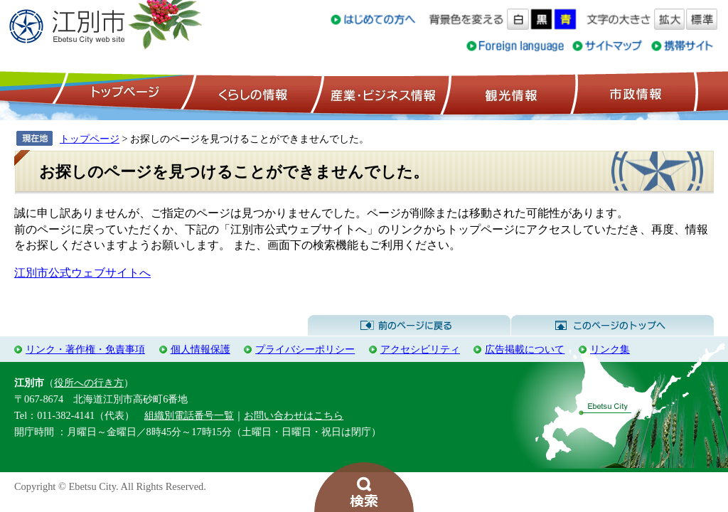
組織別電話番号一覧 (189, 415)
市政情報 (634, 93)
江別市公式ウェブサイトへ (82, 273)
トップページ (123, 93)
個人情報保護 (200, 349)
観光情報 (509, 93)
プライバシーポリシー (305, 349)
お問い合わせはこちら (293, 415)
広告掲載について (524, 349)
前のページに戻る (409, 325)
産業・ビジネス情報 (380, 93)
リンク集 (610, 349)
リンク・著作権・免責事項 (85, 349)
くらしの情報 (252, 93)
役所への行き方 (89, 382)
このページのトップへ (612, 325)
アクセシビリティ (420, 349)
